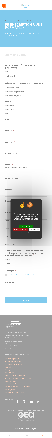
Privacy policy (26, 233)
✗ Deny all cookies (20, 230)
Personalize (34, 230)
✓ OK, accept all (26, 227)
